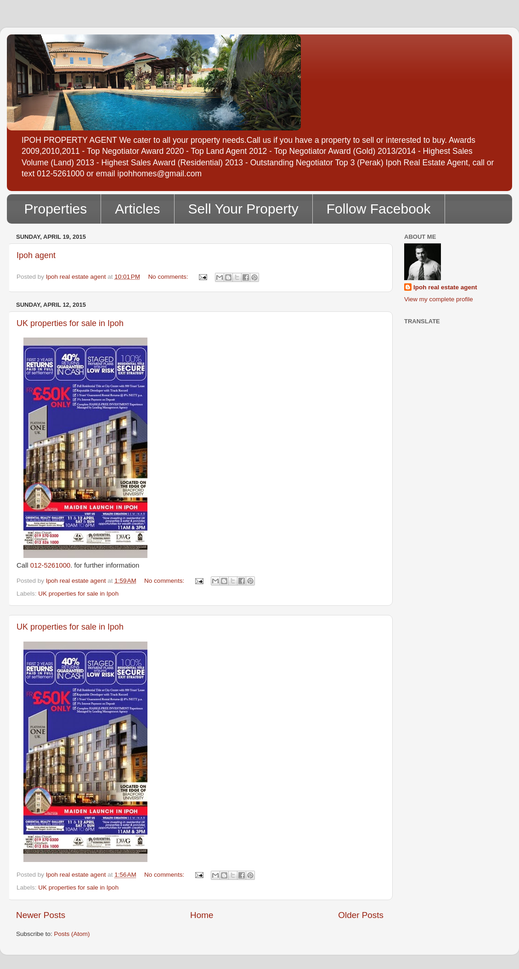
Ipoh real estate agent (445, 287)
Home (201, 915)
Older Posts (361, 915)
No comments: (169, 276)
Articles (137, 208)
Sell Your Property (243, 208)
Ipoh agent (36, 255)
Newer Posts (40, 915)
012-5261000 (50, 565)
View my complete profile (438, 299)
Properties (55, 208)
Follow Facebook (379, 208)
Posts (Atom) (72, 933)
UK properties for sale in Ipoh (70, 323)
